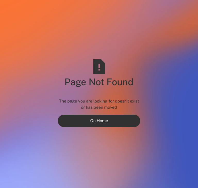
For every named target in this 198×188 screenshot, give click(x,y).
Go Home (99, 120)
